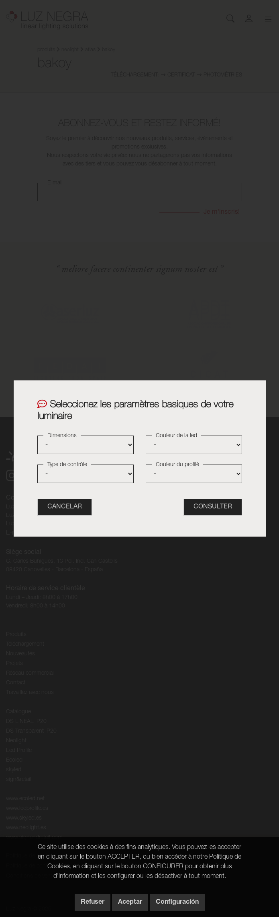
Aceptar (130, 902)
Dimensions (62, 436)
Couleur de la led (176, 436)
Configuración (177, 902)
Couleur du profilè (177, 465)
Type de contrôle (67, 465)
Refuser (92, 902)
